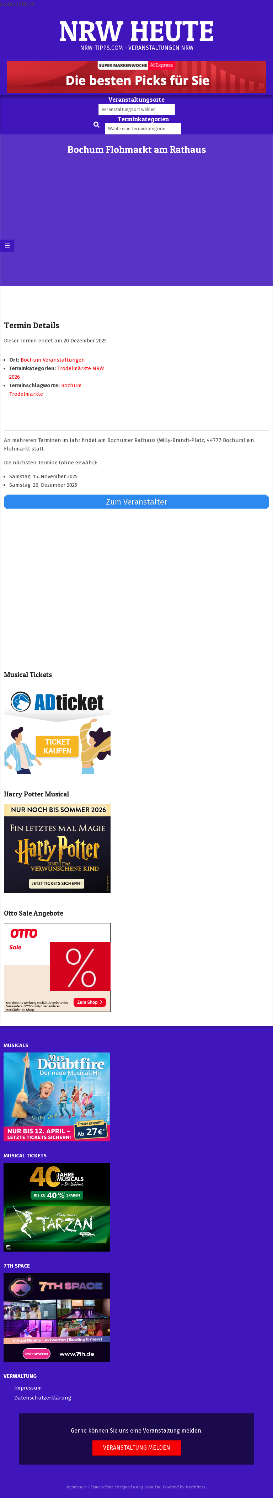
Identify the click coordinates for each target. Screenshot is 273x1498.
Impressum (28, 1388)
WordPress (195, 1486)
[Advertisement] (136, 232)
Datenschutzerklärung (42, 1398)
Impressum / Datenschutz (90, 1486)
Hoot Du (152, 1486)
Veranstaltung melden (136, 1447)
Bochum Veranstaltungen (53, 360)
